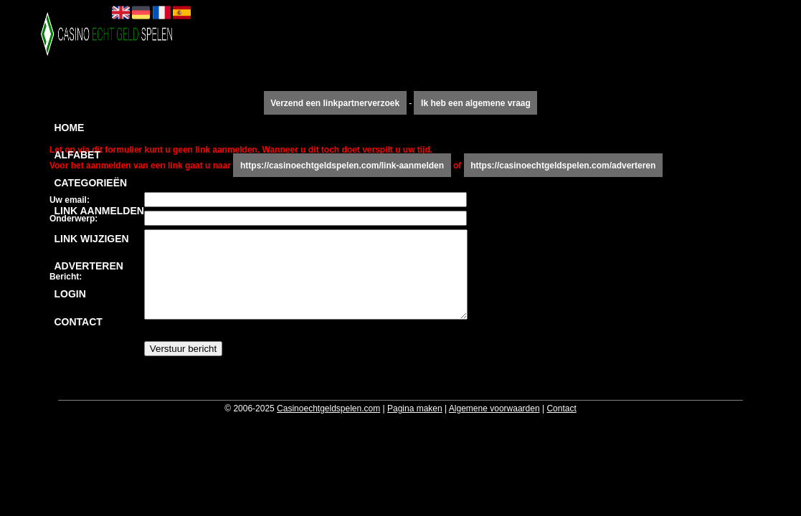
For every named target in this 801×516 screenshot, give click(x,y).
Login (69, 294)
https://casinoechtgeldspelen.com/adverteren (562, 166)
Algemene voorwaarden (494, 408)
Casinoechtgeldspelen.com (328, 408)
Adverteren (88, 266)
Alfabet (77, 155)
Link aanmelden (98, 210)
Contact (78, 322)
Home (69, 127)
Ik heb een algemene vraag (476, 103)
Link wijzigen (91, 238)
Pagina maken (414, 408)
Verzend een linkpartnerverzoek (334, 103)
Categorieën (90, 182)
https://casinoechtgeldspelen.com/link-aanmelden (342, 166)
